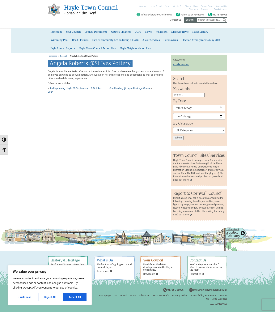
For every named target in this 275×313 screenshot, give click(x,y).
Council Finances (122, 32)
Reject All (50, 297)
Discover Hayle (191, 6)
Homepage (143, 6)
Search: (190, 20)
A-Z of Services (153, 40)
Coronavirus (173, 40)
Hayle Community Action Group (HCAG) (117, 40)
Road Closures (220, 9)
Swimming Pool (59, 40)
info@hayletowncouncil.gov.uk (210, 291)
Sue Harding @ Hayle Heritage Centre (129, 89)
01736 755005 (175, 291)
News (167, 6)
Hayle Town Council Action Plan (98, 49)
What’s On (177, 6)
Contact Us (206, 9)
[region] (50, 285)
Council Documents (97, 32)
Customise (25, 297)
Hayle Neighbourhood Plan (137, 49)
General (63, 57)
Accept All (75, 297)
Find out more (181, 181)
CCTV (140, 32)
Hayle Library (203, 32)
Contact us (195, 275)
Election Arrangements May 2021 (204, 40)
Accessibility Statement (203, 296)
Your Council (156, 6)
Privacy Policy (207, 6)
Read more (103, 272)
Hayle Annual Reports (63, 49)
